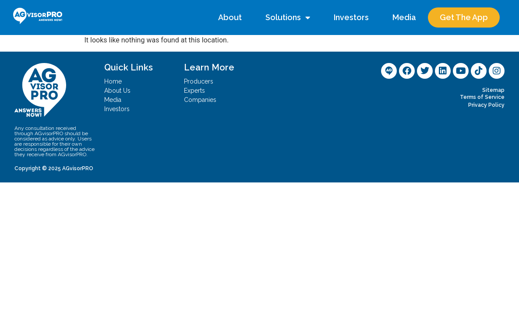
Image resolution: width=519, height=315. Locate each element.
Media (404, 17)
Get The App (464, 17)
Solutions (287, 17)
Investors (351, 17)
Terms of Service (482, 97)
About (230, 17)
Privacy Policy (486, 105)
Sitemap (493, 90)
